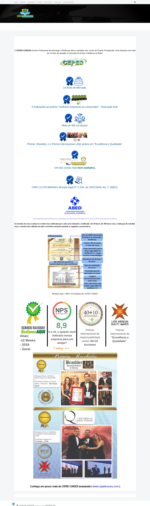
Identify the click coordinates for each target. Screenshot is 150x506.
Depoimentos (31, 2)
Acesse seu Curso (68, 2)
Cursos (16, 2)
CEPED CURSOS (48, 2)
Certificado (57, 2)
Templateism (38, 505)
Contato (39, 2)
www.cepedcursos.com (106, 486)
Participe (23, 2)
